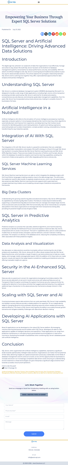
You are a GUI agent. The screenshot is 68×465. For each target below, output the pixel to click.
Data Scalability (30, 371)
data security (39, 371)
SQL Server (37, 373)
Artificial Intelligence (8, 371)
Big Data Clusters (20, 371)
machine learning (15, 373)
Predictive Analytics (27, 373)
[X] (46, 34)
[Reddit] (57, 34)
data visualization (49, 371)
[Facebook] (42, 34)
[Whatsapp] (60, 34)
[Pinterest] (53, 34)
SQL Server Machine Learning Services (52, 373)
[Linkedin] (49, 34)
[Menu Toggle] (39, 2)
